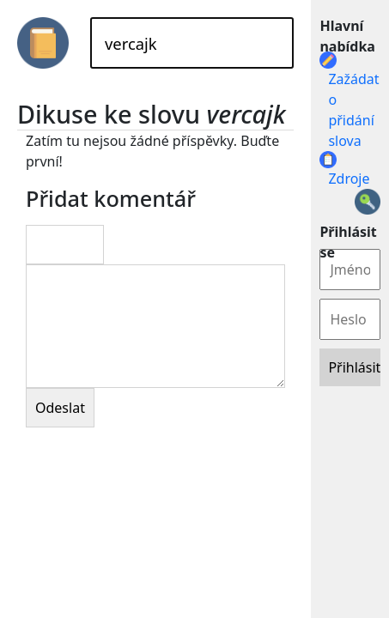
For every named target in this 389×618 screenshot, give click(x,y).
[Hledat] (192, 43)
